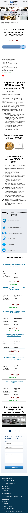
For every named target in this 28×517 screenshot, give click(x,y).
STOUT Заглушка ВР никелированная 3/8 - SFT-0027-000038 (14, 311)
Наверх (23, 1)
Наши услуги (6, 488)
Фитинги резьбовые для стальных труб (8, 22)
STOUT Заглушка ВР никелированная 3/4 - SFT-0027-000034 (14, 288)
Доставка (5, 486)
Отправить (14, 467)
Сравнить (15, 54)
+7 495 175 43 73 (11, 5)
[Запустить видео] (14, 420)
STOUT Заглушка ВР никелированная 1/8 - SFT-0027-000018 (14, 265)
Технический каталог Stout (10, 76)
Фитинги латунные (9, 21)
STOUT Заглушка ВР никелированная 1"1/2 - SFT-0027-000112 (14, 335)
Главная (2, 21)
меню (5, 1)
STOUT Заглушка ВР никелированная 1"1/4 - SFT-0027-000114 (14, 358)
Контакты (20, 4)
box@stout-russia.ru (9, 483)
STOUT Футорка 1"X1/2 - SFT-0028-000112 (14, 381)
